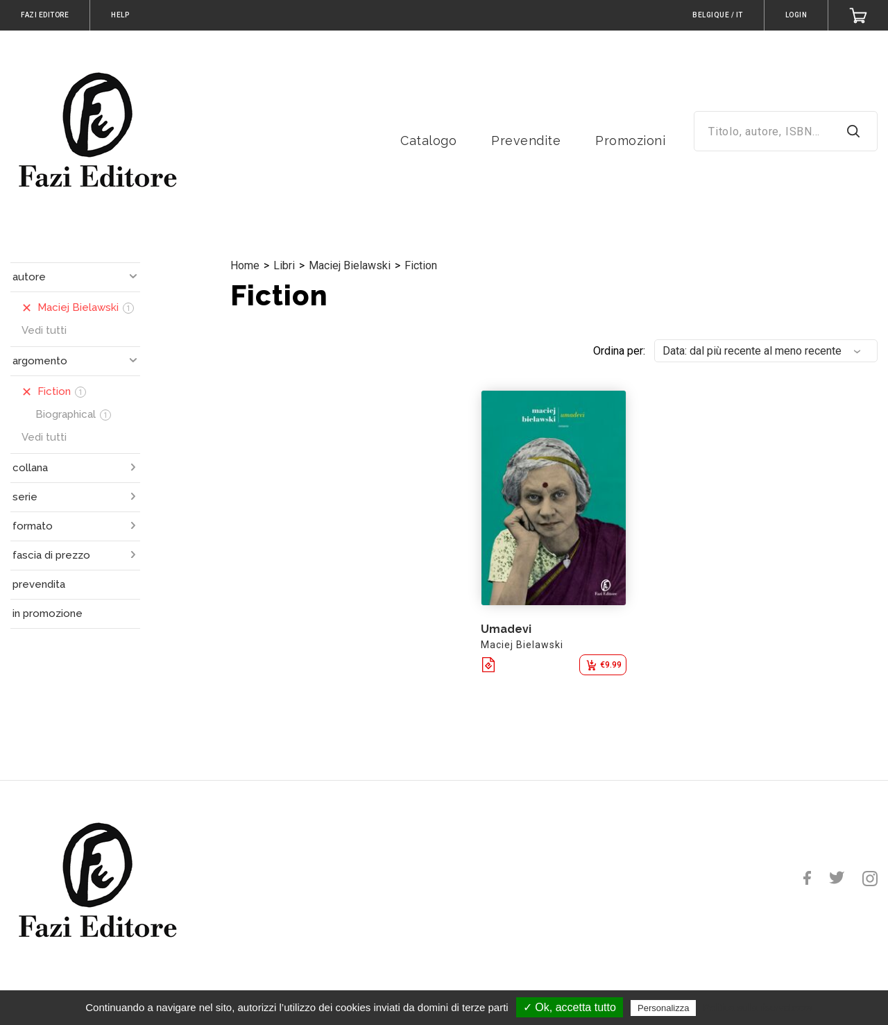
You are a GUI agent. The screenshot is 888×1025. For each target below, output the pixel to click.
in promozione (47, 613)
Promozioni (630, 140)
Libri (284, 265)
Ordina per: (619, 350)
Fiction (420, 265)
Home (244, 265)
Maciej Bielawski (350, 265)
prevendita (38, 584)
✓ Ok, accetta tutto (569, 1007)
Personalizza (663, 1008)
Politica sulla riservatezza (757, 1007)
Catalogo (428, 140)
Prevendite (526, 140)
